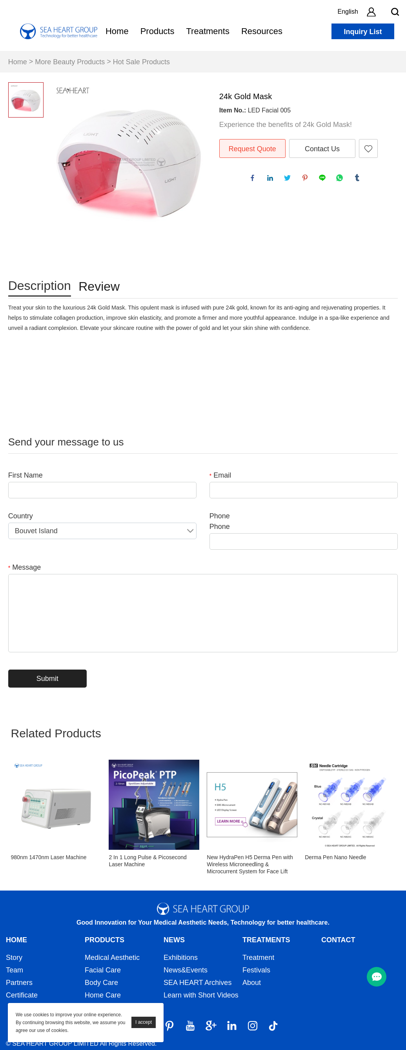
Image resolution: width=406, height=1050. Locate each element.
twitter (289, 179)
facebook (254, 179)
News (174, 940)
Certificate (22, 995)
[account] (371, 12)
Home (117, 31)
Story (14, 957)
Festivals (256, 970)
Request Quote (252, 149)
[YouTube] (190, 1026)
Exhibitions (181, 957)
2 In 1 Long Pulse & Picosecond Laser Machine (147, 860)
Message (24, 567)
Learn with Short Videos (201, 995)
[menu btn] (376, 977)
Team (14, 970)
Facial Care (103, 970)
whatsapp (341, 179)
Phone (219, 516)
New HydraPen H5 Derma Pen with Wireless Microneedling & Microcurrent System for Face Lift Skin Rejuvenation (250, 864)
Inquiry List (363, 32)
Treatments (207, 31)
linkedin (272, 179)
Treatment (258, 957)
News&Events (186, 970)
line (324, 179)
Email (220, 475)
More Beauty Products (70, 62)
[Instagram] (252, 1026)
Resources (261, 31)
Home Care (103, 995)
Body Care (101, 983)
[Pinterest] (169, 1026)
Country (20, 516)
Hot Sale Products (141, 62)
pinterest (307, 179)
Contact (338, 940)
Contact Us (322, 149)
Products (157, 31)
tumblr (359, 179)
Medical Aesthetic (112, 957)
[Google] (211, 1026)
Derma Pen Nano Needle (335, 857)
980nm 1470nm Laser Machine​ (49, 857)
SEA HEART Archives (197, 983)
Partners (19, 983)
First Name (25, 475)
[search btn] (395, 12)
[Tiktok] (273, 1026)
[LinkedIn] (232, 1026)
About (251, 983)
